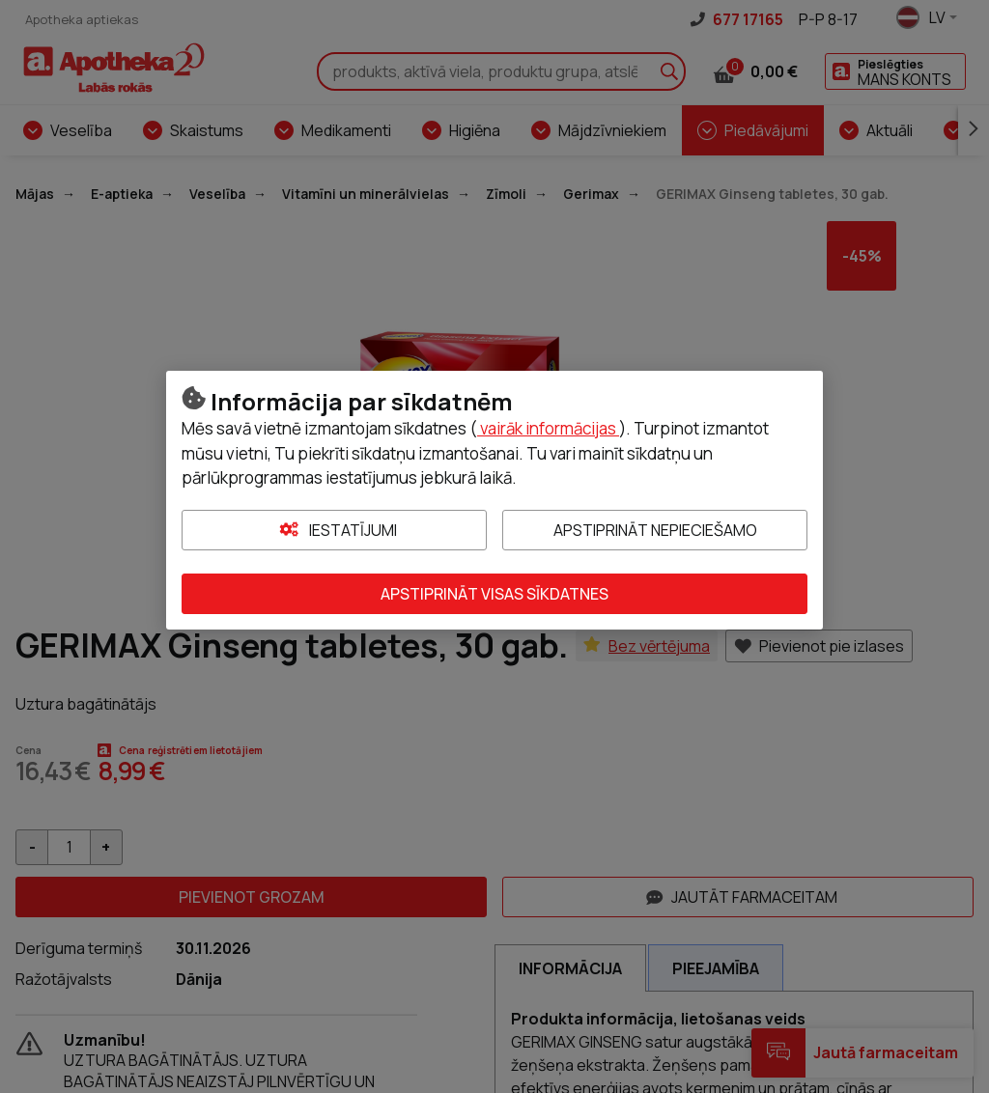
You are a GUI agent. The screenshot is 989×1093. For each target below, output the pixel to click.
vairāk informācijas (548, 428)
